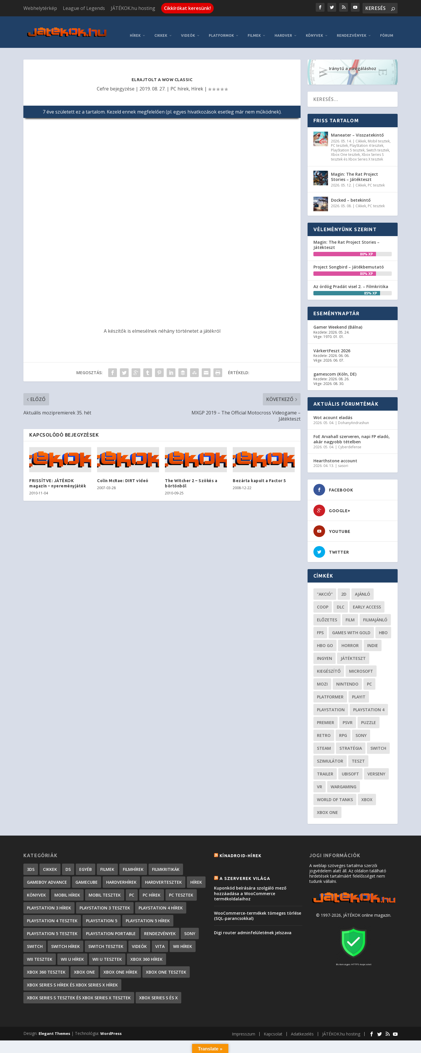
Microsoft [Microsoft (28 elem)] (361, 663)
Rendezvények (351, 27)
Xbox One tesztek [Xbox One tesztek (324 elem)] (166, 964)
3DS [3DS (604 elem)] (30, 861)
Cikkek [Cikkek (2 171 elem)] (50, 861)
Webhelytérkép (40, 8)
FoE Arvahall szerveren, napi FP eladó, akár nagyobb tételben (351, 431)
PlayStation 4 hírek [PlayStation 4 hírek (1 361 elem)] (161, 899)
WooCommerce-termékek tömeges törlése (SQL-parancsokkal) (257, 907)
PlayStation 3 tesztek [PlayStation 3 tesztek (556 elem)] (105, 899)
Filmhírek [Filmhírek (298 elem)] (133, 861)
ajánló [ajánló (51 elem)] (362, 586)
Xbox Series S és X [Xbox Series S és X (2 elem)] (158, 989)
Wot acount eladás (332, 409)
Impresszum (243, 1025)
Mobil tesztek (379, 132)
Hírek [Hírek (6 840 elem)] (196, 874)
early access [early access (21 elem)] (367, 599)
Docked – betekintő (351, 191)
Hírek (135, 27)
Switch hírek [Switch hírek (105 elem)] (65, 938)
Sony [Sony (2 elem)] (189, 925)
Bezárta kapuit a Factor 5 (259, 472)
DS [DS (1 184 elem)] (68, 861)
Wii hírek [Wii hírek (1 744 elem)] (182, 938)
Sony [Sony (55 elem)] (361, 727)
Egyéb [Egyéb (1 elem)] (85, 861)
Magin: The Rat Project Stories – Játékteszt (354, 168)
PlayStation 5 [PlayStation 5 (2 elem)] (101, 912)
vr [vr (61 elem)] (319, 778)
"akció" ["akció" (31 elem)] (325, 586)
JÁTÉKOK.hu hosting (133, 8)
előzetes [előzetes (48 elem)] (327, 611)
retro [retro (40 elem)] (324, 727)
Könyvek (314, 27)
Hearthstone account (335, 452)
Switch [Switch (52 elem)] (378, 740)
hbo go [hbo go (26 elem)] (325, 637)
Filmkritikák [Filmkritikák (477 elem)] (166, 861)
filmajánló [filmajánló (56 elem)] (375, 611)
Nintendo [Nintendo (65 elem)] (347, 676)
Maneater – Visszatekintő (357, 127)
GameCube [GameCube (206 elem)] (86, 874)
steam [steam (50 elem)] (324, 740)
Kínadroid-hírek (240, 847)
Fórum (386, 27)
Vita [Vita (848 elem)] (160, 938)
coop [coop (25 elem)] (322, 599)
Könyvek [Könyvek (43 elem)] (36, 887)
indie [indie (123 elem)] (372, 637)
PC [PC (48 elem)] (369, 676)
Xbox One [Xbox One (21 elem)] (327, 804)
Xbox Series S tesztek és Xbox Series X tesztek (357, 149)
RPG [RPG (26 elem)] (343, 727)
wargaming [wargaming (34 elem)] (343, 778)
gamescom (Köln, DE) (334, 366)
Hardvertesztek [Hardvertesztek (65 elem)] (163, 874)
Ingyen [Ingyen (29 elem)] (324, 650)
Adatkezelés (302, 1025)
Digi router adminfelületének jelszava (252, 924)
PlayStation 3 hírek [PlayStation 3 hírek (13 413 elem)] (49, 899)
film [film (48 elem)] (350, 611)
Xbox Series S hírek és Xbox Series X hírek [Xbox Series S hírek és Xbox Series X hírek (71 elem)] (72, 976)
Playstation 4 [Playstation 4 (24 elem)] (368, 701)
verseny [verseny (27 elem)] (376, 765)
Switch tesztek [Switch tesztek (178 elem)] (105, 938)
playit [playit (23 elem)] (358, 688)
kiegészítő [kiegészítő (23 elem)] (329, 663)
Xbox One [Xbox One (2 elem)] (84, 964)
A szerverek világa (245, 870)
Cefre (103, 80)
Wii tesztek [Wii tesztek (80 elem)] (39, 951)
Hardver (283, 27)
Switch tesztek (377, 141)
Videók (188, 27)
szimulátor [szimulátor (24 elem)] (330, 753)
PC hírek (179, 80)
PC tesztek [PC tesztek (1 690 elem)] (181, 887)
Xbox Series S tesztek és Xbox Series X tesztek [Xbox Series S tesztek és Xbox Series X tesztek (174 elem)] (79, 989)
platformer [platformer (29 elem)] (330, 688)
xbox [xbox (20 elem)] (366, 791)
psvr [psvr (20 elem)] (348, 714)
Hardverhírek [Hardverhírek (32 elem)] (121, 874)
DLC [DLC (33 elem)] (340, 599)
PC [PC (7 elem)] (131, 887)
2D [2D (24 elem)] (343, 586)
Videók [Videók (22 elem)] (139, 938)
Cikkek (160, 27)
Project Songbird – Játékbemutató (348, 258)
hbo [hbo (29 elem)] (383, 624)
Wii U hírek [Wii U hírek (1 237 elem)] (72, 951)
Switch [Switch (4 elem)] (35, 938)
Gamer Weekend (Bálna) (337, 319)
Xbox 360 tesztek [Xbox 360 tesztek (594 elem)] (46, 964)
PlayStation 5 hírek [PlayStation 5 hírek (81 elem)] (148, 912)
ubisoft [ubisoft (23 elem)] (350, 765)
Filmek (254, 27)
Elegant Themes (54, 1025)
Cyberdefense (349, 438)
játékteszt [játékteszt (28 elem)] (353, 650)
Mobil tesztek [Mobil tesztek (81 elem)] (105, 887)
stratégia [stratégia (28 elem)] (350, 740)
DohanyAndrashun (353, 414)
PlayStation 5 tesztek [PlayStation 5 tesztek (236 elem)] (52, 925)
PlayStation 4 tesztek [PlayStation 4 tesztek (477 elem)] (52, 912)
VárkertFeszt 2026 (331, 342)
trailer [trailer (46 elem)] (325, 765)
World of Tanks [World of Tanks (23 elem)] (335, 791)
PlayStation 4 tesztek (366, 137)
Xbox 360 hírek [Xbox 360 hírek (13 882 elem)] (146, 951)
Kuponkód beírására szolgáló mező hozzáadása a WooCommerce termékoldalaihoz (250, 885)
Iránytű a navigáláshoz (352, 60)
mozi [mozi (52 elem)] (322, 676)
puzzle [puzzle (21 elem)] (368, 714)
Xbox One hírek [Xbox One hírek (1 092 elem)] (120, 964)
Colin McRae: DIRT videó (123, 472)
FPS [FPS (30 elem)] (320, 624)
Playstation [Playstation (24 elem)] (331, 701)
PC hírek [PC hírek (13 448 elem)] (152, 887)
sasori (343, 457)
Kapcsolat (273, 1025)
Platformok (221, 27)
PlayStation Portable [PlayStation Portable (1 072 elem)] (111, 925)
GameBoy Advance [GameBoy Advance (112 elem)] (47, 874)
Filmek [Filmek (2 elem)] (107, 861)
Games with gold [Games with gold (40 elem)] (351, 624)
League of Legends (84, 8)
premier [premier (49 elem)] (325, 714)
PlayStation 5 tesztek (348, 141)
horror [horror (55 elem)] (350, 637)
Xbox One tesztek (345, 146)
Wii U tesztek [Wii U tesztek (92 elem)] (107, 951)
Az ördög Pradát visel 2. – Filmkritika (350, 278)
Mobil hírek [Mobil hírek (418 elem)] (67, 887)
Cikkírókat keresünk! (187, 8)
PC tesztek (339, 137)
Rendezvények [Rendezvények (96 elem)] (160, 925)
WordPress (111, 1025)
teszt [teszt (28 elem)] (358, 753)
